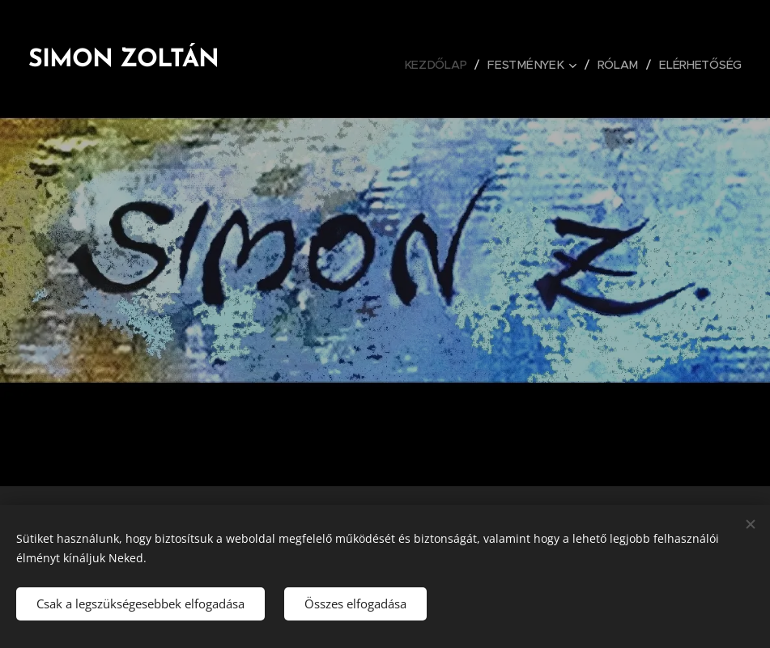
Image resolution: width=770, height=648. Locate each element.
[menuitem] (444, 64)
